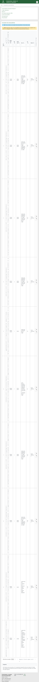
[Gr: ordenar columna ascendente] (28, 39)
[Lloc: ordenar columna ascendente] (6, 39)
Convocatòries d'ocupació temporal (8, 8)
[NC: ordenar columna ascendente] (14, 39)
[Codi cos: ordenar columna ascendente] (18, 39)
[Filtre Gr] (28, 45)
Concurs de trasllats (5, 14)
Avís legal (24, 675)
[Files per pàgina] (12, 659)
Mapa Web (15, 675)
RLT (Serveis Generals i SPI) (7, 13)
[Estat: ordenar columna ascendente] (32, 39)
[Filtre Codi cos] (18, 45)
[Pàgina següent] (35, 659)
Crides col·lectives (5, 10)
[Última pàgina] (19, 661)
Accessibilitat (20, 674)
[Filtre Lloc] (6, 45)
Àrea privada (4, 17)
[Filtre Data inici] (11, 45)
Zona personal (4, 16)
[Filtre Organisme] (8, 45)
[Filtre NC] (14, 45)
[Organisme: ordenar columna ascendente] (8, 39)
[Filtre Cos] (23, 45)
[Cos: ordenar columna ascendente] (23, 39)
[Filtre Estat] (32, 45)
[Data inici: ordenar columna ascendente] (11, 39)
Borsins (3, 11)
